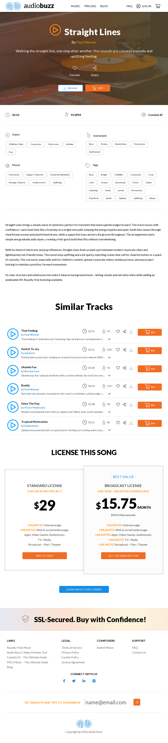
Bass (91, 144)
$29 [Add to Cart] (97, 88)
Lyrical (121, 190)
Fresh (135, 182)
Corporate (35, 144)
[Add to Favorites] (75, 71)
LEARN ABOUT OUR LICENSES (84, 589)
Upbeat (122, 198)
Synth (109, 198)
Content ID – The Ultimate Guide (27, 657)
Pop (11, 152)
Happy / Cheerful (34, 174)
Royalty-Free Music (19, 647)
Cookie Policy (70, 657)
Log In (143, 6)
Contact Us (139, 652)
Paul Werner (86, 42)
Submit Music (105, 647)
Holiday (69, 144)
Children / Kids (16, 144)
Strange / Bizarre (17, 182)
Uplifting (57, 182)
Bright (104, 174)
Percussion (139, 144)
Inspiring (93, 190)
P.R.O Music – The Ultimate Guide (27, 662)
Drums (104, 144)
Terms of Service (72, 647)
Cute (91, 182)
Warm (152, 198)
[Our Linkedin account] (84, 680)
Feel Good (14, 174)
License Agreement (73, 662)
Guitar (149, 182)
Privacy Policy (70, 652)
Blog (104, 6)
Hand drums (121, 144)
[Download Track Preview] (131, 331)
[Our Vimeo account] (94, 680)
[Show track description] (109, 338)
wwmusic (29, 352)
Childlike (118, 174)
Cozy (151, 174)
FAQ (129, 6)
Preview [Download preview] (70, 88)
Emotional (120, 182)
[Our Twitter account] (74, 680)
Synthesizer (95, 151)
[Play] (54, 30)
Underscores (39, 182)
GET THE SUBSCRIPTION (123, 555)
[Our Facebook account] (64, 680)
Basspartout (31, 371)
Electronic (53, 144)
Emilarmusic (31, 425)
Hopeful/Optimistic (60, 174)
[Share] (94, 71)
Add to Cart (44, 555)
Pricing (90, 6)
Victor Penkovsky (34, 407)
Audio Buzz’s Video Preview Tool (27, 652)
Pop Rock (94, 198)
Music (75, 6)
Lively (108, 190)
